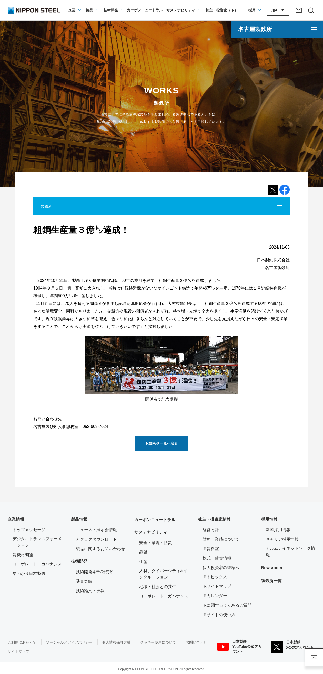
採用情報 (269, 519)
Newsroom (271, 567)
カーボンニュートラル (154, 520)
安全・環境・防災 (155, 543)
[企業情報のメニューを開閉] (74, 10)
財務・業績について (221, 539)
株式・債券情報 (217, 558)
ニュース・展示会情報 (96, 530)
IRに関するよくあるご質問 (227, 605)
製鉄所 (46, 206)
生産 (143, 562)
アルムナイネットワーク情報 (290, 551)
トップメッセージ (29, 530)
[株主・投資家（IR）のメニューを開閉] (224, 10)
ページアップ (314, 657)
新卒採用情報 (278, 530)
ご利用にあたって (22, 642)
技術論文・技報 (90, 591)
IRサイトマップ (217, 586)
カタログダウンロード (96, 539)
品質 (143, 552)
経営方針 (211, 530)
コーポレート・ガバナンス (37, 564)
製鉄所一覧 (271, 581)
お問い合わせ (196, 642)
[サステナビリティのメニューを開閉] (183, 10)
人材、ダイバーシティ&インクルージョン (163, 574)
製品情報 (79, 519)
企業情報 (16, 519)
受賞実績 (84, 581)
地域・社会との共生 (157, 586)
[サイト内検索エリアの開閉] (311, 10)
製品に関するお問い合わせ (100, 549)
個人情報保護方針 (116, 642)
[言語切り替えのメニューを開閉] (278, 10)
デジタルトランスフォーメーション (37, 542)
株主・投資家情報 (214, 519)
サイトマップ (18, 651)
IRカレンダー (215, 596)
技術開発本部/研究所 (95, 572)
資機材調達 (23, 555)
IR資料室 (211, 549)
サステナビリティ (150, 532)
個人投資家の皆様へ (221, 567)
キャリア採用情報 (282, 539)
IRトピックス (215, 577)
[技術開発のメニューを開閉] (113, 10)
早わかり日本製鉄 (29, 573)
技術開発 (79, 561)
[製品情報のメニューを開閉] (92, 10)
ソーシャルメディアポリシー (69, 642)
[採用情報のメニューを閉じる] (255, 10)
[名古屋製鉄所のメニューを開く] (277, 29)
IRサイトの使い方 (219, 615)
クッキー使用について (158, 642)
